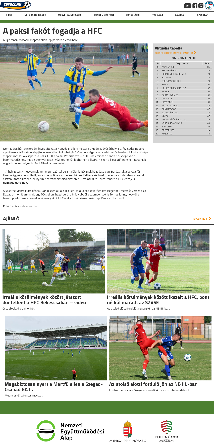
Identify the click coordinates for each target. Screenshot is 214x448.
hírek (9, 15)
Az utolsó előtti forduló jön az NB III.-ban (153, 384)
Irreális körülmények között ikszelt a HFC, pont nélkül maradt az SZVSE (158, 299)
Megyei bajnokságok (70, 15)
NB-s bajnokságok (35, 15)
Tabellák (157, 15)
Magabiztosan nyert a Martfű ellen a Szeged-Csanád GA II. (54, 386)
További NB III (200, 219)
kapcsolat (202, 15)
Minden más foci (104, 15)
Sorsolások (133, 15)
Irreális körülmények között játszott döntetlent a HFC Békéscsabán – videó (44, 299)
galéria (179, 15)
